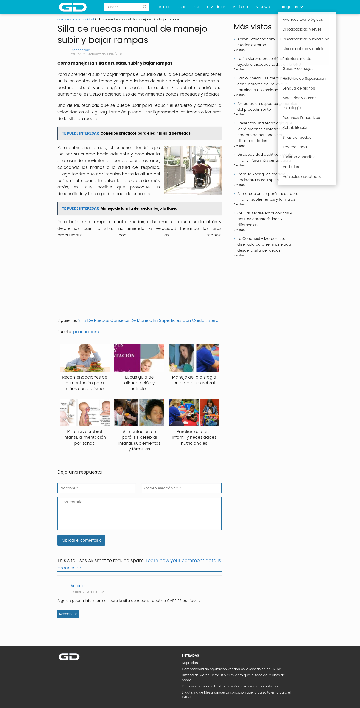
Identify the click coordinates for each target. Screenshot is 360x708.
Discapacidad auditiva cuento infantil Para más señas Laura (264, 157)
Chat (181, 6)
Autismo (240, 6)
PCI (196, 6)
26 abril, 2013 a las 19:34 (88, 592)
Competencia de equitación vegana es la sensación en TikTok (231, 669)
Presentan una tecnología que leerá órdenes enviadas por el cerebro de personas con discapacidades (264, 132)
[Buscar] (144, 6)
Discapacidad (79, 50)
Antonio (78, 585)
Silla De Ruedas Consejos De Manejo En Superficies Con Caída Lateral (148, 320)
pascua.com (86, 331)
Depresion (190, 662)
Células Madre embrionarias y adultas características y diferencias (264, 219)
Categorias (288, 6)
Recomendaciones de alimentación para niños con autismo (230, 686)
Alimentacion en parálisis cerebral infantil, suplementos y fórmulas (268, 196)
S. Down (263, 6)
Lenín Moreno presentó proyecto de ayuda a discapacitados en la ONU (269, 61)
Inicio (164, 6)
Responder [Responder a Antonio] (68, 614)
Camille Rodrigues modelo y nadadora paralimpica (263, 177)
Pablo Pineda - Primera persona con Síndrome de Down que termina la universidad (266, 84)
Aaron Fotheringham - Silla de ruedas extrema (264, 42)
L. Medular (216, 6)
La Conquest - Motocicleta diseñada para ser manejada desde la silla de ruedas (264, 244)
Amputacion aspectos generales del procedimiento (267, 106)
